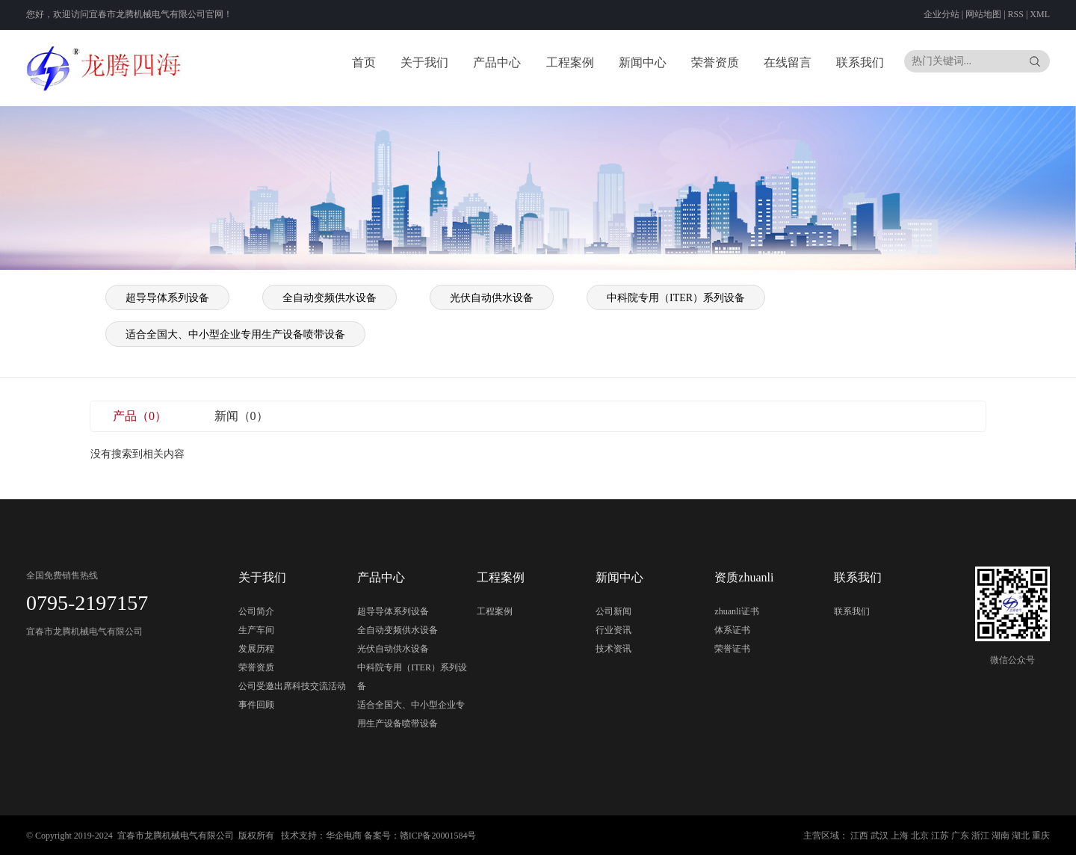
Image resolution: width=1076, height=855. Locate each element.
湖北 (1021, 835)
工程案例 (570, 62)
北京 (920, 835)
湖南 (1000, 835)
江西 (859, 835)
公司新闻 (613, 611)
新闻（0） (241, 416)
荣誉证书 (732, 648)
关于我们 (424, 62)
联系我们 (860, 62)
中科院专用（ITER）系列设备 (676, 297)
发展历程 (256, 648)
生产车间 (256, 630)
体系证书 (732, 630)
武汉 (879, 835)
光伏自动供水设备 (492, 297)
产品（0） (140, 416)
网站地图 (984, 14)
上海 (900, 835)
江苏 (940, 835)
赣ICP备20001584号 (438, 835)
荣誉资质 (715, 62)
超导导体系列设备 (167, 297)
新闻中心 (643, 62)
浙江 (980, 835)
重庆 (1041, 835)
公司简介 (256, 611)
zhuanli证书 (736, 611)
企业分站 (941, 14)
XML (1040, 14)
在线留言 (787, 62)
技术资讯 (613, 648)
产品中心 (497, 62)
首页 (364, 62)
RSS (1016, 14)
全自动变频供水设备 (329, 297)
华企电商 (344, 835)
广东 (960, 835)
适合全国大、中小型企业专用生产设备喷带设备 (235, 334)
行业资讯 (613, 630)
